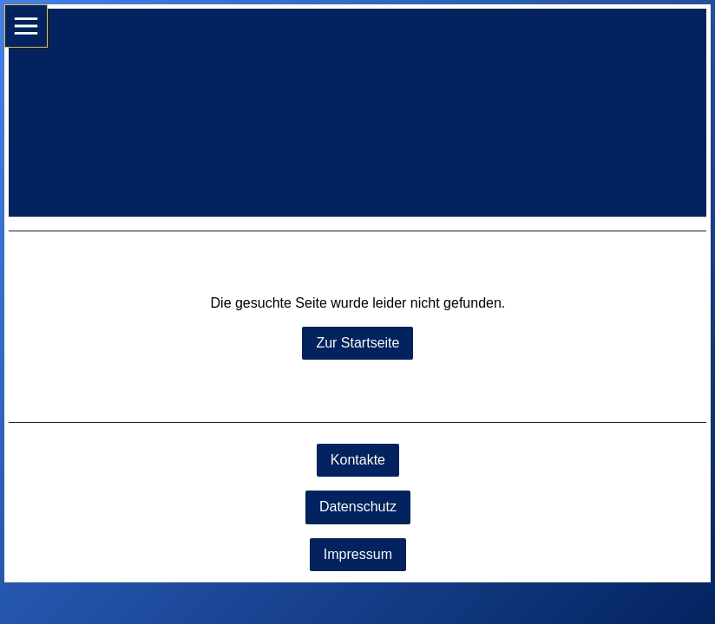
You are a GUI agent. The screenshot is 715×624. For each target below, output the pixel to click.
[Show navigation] (26, 26)
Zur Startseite (357, 342)
